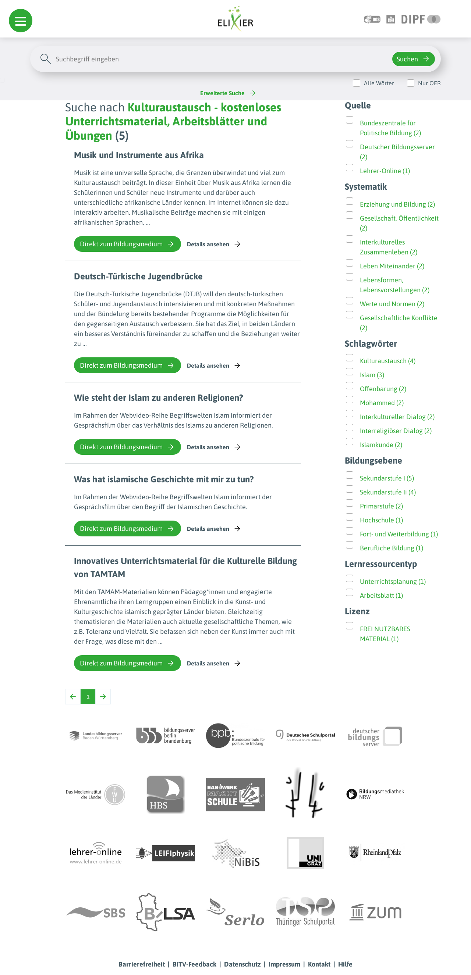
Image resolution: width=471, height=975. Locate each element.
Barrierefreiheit (141, 964)
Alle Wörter (379, 83)
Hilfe (345, 964)
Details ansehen (214, 244)
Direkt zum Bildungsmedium (127, 244)
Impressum (284, 964)
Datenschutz (242, 964)
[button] (20, 20)
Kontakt (319, 964)
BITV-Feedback (194, 964)
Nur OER (429, 83)
